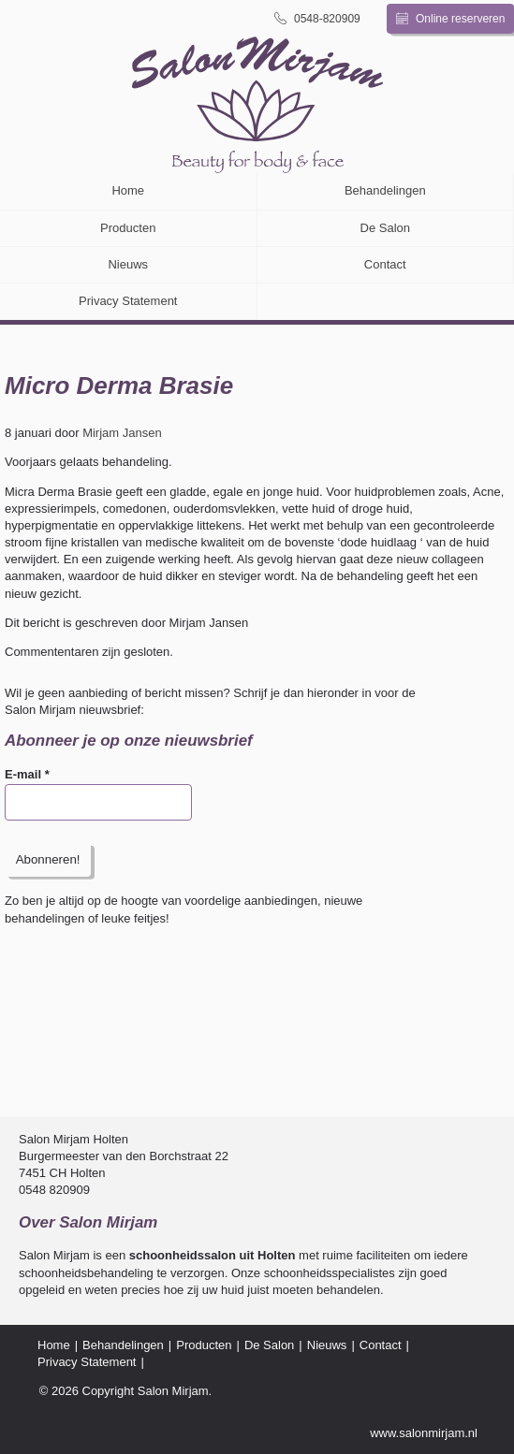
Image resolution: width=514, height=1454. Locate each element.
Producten (127, 228)
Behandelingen (385, 190)
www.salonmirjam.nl (423, 1433)
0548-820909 (317, 18)
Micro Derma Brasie (119, 385)
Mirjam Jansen (122, 433)
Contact (385, 264)
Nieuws (128, 264)
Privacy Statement (128, 301)
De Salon (385, 228)
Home (127, 190)
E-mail (27, 774)
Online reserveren (451, 18)
